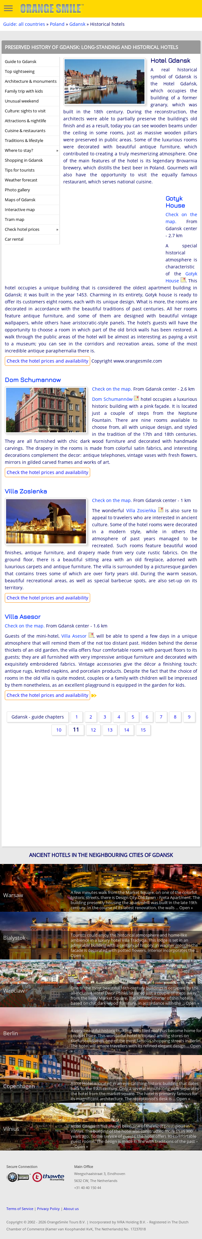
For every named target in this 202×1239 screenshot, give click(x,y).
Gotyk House (175, 202)
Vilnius (11, 1128)
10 (58, 730)
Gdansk (77, 24)
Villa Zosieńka (26, 491)
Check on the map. (112, 389)
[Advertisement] (111, 236)
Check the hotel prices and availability (47, 361)
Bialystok (14, 937)
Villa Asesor (23, 616)
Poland (57, 24)
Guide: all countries (24, 24)
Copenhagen (19, 1086)
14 (126, 730)
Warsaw (13, 895)
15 (143, 730)
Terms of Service (19, 1208)
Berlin (10, 1033)
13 (110, 730)
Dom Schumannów (33, 379)
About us (71, 1208)
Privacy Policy (48, 1208)
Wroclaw (14, 990)
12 (93, 730)
